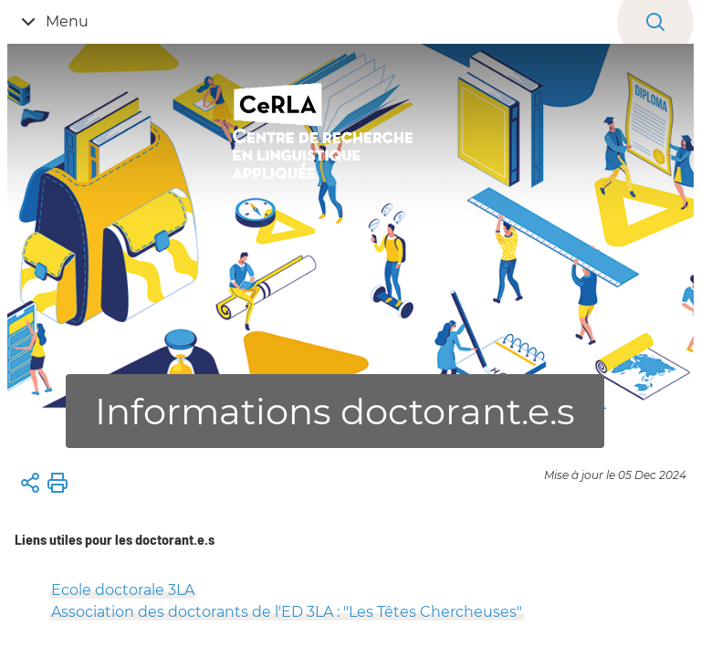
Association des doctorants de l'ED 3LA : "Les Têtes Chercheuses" (286, 611)
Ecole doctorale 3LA (122, 590)
